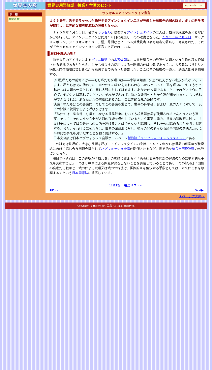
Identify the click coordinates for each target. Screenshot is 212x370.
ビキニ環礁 (99, 59)
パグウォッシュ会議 (115, 148)
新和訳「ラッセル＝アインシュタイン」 (157, 138)
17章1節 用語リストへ (126, 185)
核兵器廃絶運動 (183, 148)
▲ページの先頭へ (192, 196)
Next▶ (199, 190)
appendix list (194, 5)
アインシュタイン (140, 32)
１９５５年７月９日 (176, 37)
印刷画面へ (15, 19)
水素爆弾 (120, 59)
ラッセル (104, 32)
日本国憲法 (80, 173)
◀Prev (53, 190)
